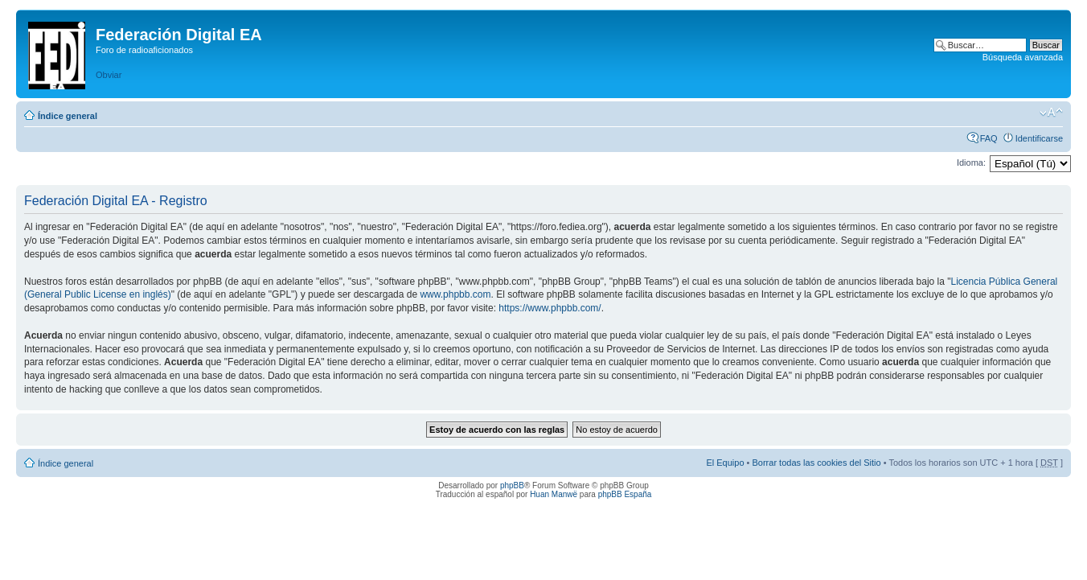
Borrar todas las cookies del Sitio (816, 462)
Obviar (108, 75)
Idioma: (971, 162)
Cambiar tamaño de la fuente (1051, 112)
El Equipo (725, 462)
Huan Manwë (553, 494)
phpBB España (625, 494)
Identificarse (1039, 138)
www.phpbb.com (455, 294)
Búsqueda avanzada (1022, 57)
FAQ (989, 138)
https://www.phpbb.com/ (549, 308)
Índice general (67, 116)
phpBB (512, 485)
